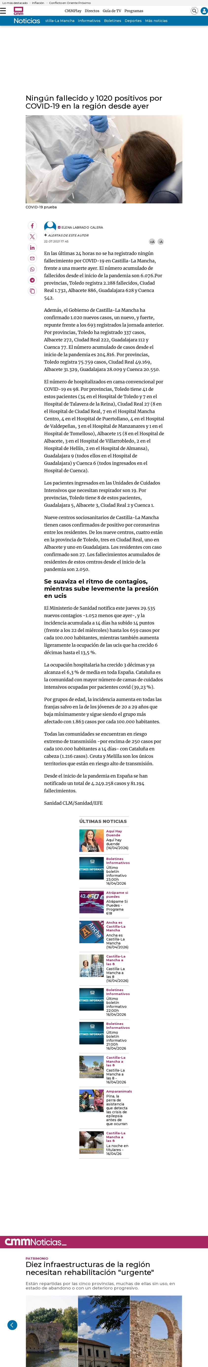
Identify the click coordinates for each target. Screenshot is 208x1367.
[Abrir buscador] (194, 11)
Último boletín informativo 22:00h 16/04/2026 (116, 1007)
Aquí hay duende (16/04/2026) (117, 844)
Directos (93, 11)
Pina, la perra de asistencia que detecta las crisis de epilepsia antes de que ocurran (116, 1110)
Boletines (112, 21)
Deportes (133, 21)
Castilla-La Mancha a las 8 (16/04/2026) (117, 975)
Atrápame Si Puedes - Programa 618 (117, 908)
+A (152, 242)
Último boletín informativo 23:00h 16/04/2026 (116, 876)
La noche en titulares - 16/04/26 (117, 1150)
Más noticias (156, 21)
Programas (133, 11)
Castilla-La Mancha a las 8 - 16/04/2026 (116, 1076)
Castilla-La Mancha (57, 21)
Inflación (38, 3)
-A (161, 242)
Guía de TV (112, 11)
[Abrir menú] (3, 11)
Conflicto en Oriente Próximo (70, 3)
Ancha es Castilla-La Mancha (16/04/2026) (117, 941)
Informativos (89, 21)
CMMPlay (74, 11)
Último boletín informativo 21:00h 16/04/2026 (116, 1041)
